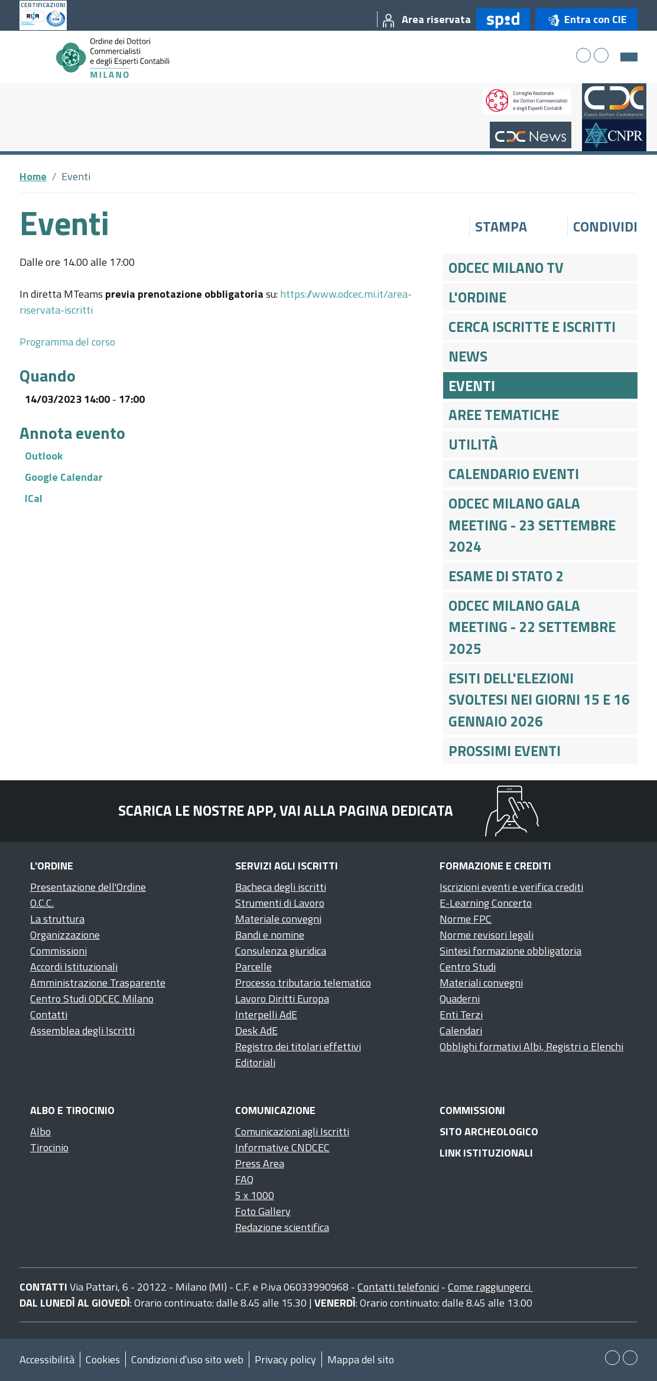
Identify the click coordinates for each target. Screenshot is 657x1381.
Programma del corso (67, 342)
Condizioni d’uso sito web (187, 1359)
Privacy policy (285, 1359)
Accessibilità (46, 1359)
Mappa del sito (360, 1359)
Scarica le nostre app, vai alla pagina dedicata (285, 810)
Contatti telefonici (398, 1287)
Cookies (103, 1359)
